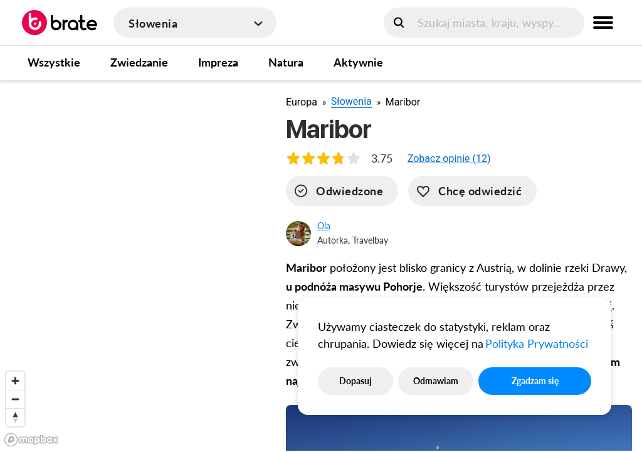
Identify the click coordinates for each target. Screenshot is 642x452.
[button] (449, 158)
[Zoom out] (15, 399)
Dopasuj (355, 380)
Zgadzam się (535, 380)
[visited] (342, 191)
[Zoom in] (15, 381)
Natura (285, 62)
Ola (323, 225)
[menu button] (603, 22)
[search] (484, 22)
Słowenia (351, 101)
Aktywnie (358, 62)
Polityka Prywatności (536, 343)
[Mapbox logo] (31, 440)
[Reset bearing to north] (15, 417)
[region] (133, 265)
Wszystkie (54, 62)
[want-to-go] (472, 191)
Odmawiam (435, 380)
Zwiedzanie (139, 62)
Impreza (218, 62)
